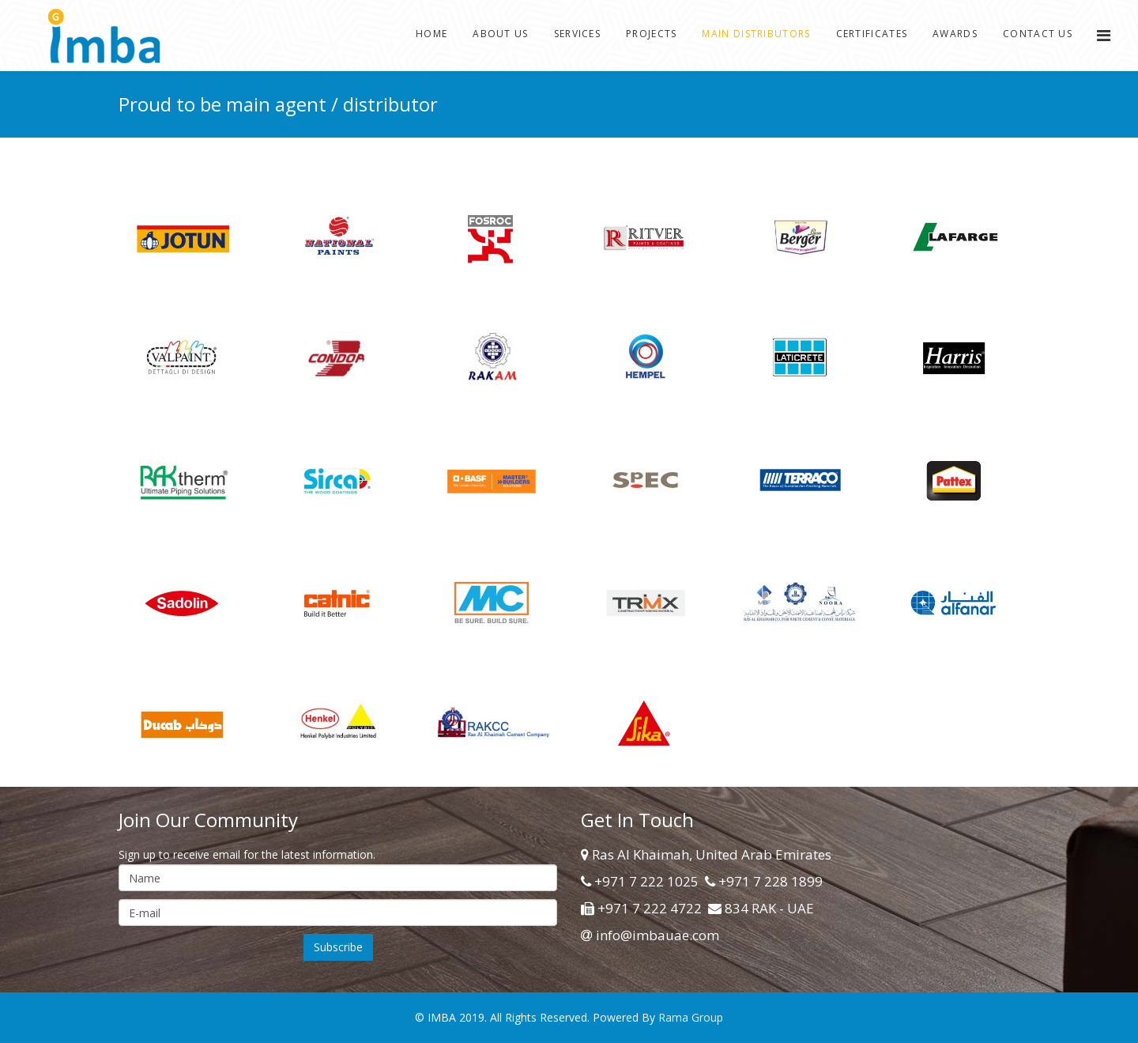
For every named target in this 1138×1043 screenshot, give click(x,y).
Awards (955, 33)
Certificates (872, 33)
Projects (651, 33)
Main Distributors (756, 33)
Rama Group (690, 1017)
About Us (500, 33)
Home (431, 33)
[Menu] (1103, 35)
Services (577, 33)
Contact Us (1037, 33)
